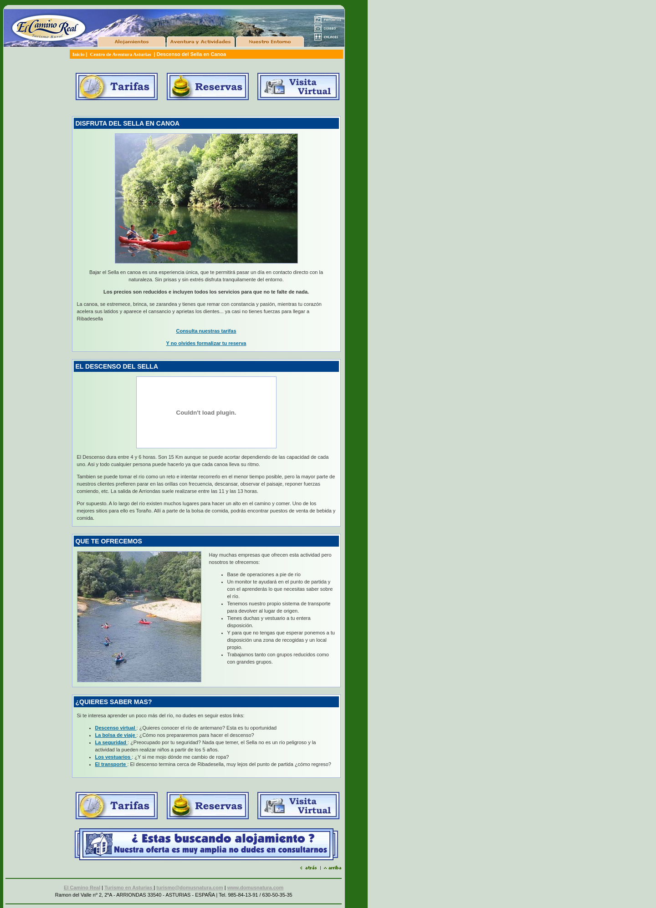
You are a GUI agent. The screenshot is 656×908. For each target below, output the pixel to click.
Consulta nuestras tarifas (206, 331)
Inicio (79, 54)
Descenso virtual (116, 727)
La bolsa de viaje (116, 735)
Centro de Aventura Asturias (121, 54)
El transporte (111, 764)
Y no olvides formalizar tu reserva (206, 343)
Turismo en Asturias (129, 887)
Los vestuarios (113, 757)
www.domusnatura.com (255, 887)
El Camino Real (82, 887)
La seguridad (111, 742)
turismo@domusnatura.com (189, 887)
